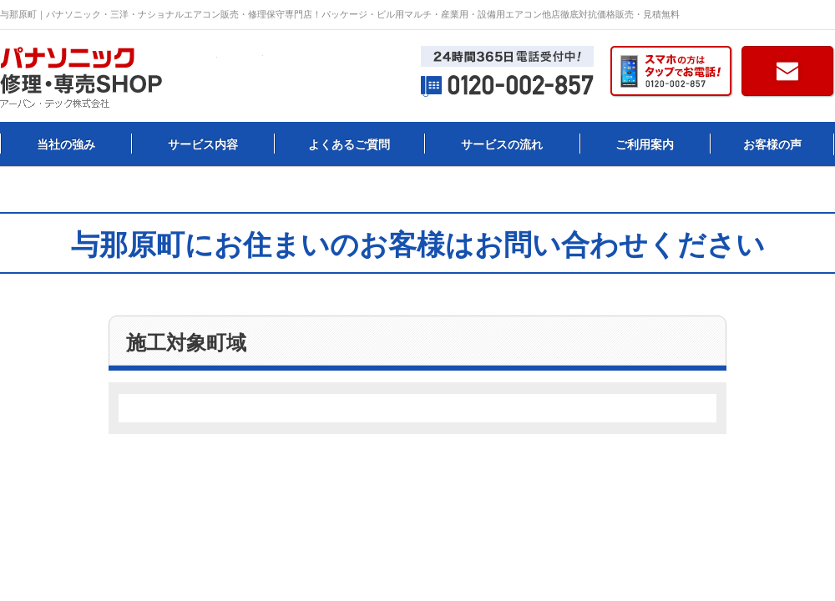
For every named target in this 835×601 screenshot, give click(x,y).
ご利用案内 (644, 144)
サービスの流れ (502, 144)
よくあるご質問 (349, 144)
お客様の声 (772, 144)
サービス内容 (203, 144)
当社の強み (66, 144)
